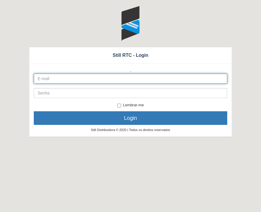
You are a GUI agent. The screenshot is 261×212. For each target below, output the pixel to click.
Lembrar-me (130, 105)
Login (130, 118)
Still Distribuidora (103, 130)
